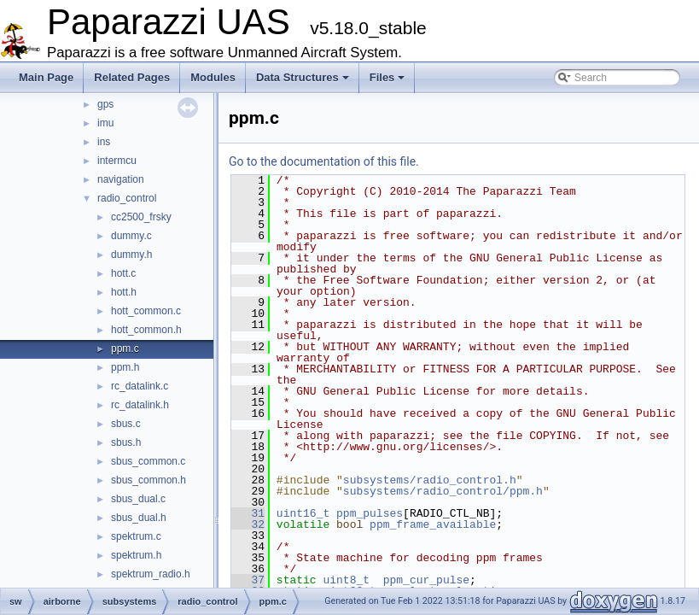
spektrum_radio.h (150, 574)
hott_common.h (146, 330)
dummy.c (131, 236)
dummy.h (131, 255)
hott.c (123, 273)
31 (248, 513)
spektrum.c (136, 536)
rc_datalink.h (140, 405)
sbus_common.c (148, 461)
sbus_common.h (148, 480)
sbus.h (126, 442)
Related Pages (132, 77)
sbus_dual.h (138, 518)
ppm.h (125, 367)
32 (248, 524)
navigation (120, 179)
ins (103, 142)
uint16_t (303, 513)
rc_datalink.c (139, 386)
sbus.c (126, 424)
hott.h (124, 292)
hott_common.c (146, 311)
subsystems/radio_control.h (429, 480)
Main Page (46, 77)
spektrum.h (136, 555)
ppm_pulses (369, 513)
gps (105, 104)
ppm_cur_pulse (426, 580)
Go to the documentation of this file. (324, 161)
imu (105, 123)
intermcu (117, 161)
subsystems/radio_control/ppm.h (443, 491)
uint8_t (346, 580)
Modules (213, 77)
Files (387, 77)
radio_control (126, 198)
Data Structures (302, 77)
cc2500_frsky (141, 217)
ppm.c (125, 348)
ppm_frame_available (433, 524)
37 (248, 580)
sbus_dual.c (138, 499)
